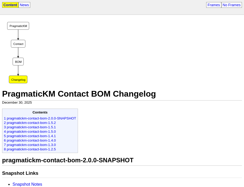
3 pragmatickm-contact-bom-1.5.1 (30, 127)
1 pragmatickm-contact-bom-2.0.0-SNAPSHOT (40, 118)
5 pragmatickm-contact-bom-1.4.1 (30, 136)
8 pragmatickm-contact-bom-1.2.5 (30, 149)
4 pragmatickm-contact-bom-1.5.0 (30, 131)
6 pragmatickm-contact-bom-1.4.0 (30, 140)
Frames (214, 5)
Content (10, 5)
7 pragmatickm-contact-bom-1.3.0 (30, 145)
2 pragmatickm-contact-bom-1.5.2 (30, 123)
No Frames (232, 5)
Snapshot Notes (27, 184)
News (24, 5)
